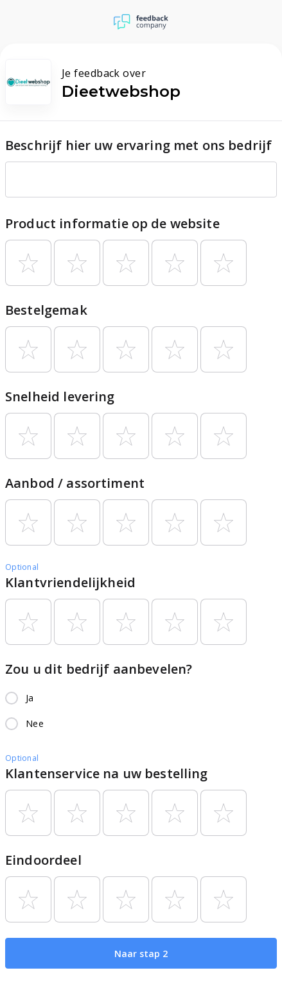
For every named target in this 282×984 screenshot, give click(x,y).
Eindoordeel (43, 860)
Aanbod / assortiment (75, 483)
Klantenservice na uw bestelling (106, 773)
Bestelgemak (46, 310)
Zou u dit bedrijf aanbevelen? (98, 669)
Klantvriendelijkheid (70, 582)
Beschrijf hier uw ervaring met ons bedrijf (138, 145)
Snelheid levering (60, 396)
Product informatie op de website (112, 223)
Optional (22, 567)
